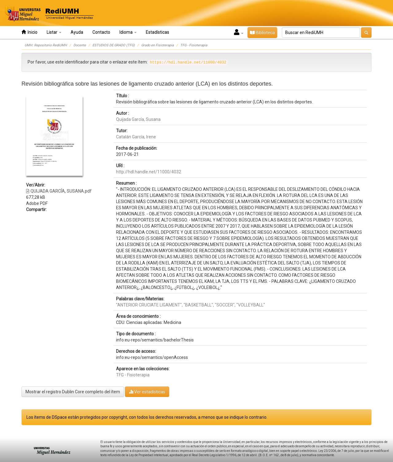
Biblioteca (262, 32)
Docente (79, 45)
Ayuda (77, 32)
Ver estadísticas (147, 391)
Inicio (29, 32)
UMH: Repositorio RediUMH (46, 45)
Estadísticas (157, 32)
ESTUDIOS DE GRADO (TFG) (113, 45)
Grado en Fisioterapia (157, 45)
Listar (54, 32)
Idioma (128, 32)
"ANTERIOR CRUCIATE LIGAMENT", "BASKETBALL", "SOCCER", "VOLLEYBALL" (190, 304)
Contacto (101, 32)
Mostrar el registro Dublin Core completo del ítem (72, 391)
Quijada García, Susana (138, 119)
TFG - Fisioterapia (193, 45)
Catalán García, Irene (136, 136)
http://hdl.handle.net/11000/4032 (148, 171)
